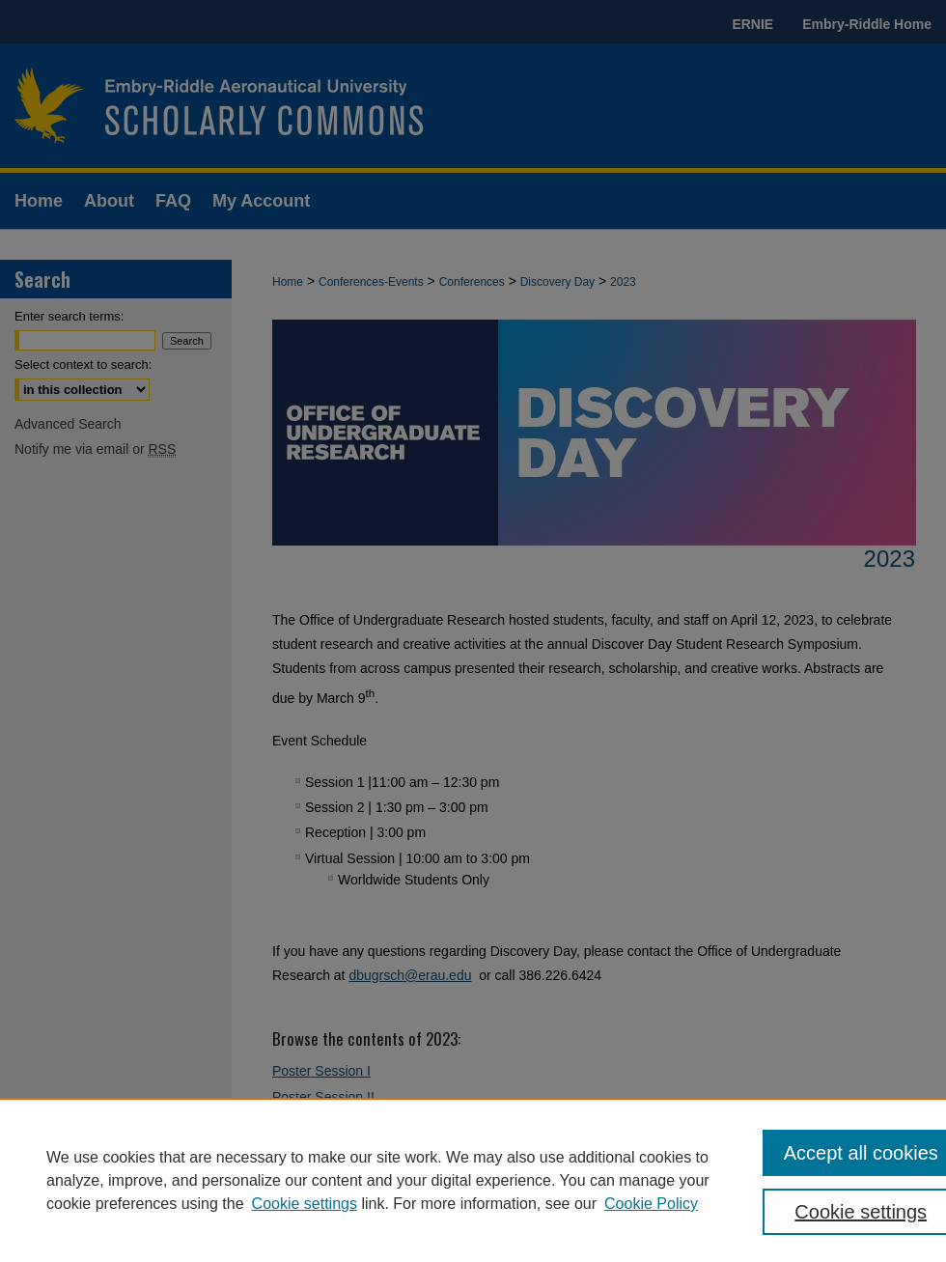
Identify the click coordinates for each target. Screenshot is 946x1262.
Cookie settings (304, 1203)
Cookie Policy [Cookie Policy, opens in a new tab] (651, 1203)
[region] (473, 1180)
